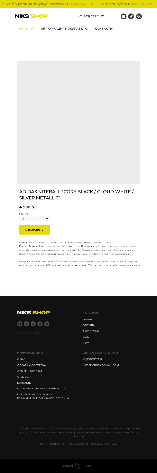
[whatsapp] (40, 323)
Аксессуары (92, 331)
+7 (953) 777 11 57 (91, 16)
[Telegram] (26, 323)
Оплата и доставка (31, 365)
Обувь (87, 319)
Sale (86, 336)
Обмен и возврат (29, 371)
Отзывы (23, 376)
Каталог (26, 28)
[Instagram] (19, 323)
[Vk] (46, 323)
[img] (139, 16)
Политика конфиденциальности (41, 388)
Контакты (104, 28)
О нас (21, 359)
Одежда (89, 325)
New (86, 342)
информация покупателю (64, 28)
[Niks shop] (33, 323)
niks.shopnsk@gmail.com (101, 365)
